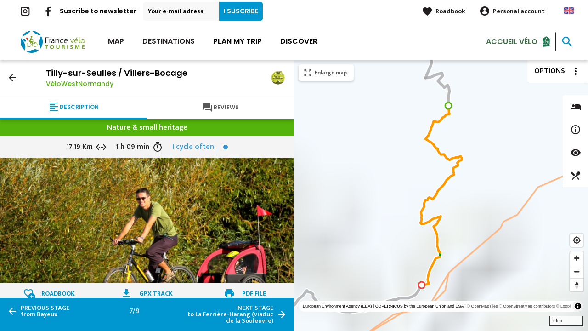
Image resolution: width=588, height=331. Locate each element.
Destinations (168, 41)
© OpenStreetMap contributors (527, 306)
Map (116, 41)
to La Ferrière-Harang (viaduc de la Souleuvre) (230, 314)
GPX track (156, 294)
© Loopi (563, 306)
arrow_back (12, 77)
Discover (298, 41)
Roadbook (450, 11)
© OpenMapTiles (482, 306)
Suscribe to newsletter (98, 11)
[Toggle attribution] (577, 306)
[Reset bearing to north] (576, 284)
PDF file (254, 294)
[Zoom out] (576, 271)
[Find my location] (576, 240)
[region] (441, 195)
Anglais (569, 10)
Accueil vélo (511, 41)
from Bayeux (45, 311)
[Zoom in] (576, 258)
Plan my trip (237, 41)
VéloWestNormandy (79, 83)
